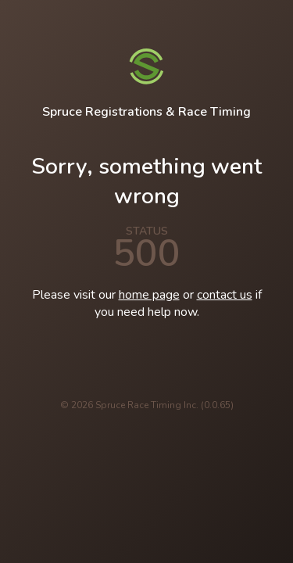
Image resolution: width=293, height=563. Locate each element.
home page (149, 294)
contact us (224, 294)
